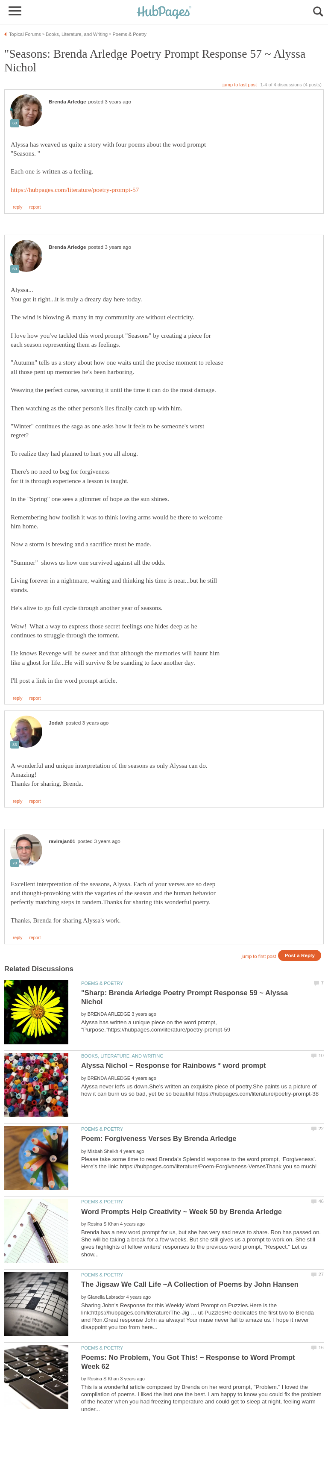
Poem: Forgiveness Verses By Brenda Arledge (159, 1139)
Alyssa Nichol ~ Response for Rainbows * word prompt (173, 1065)
